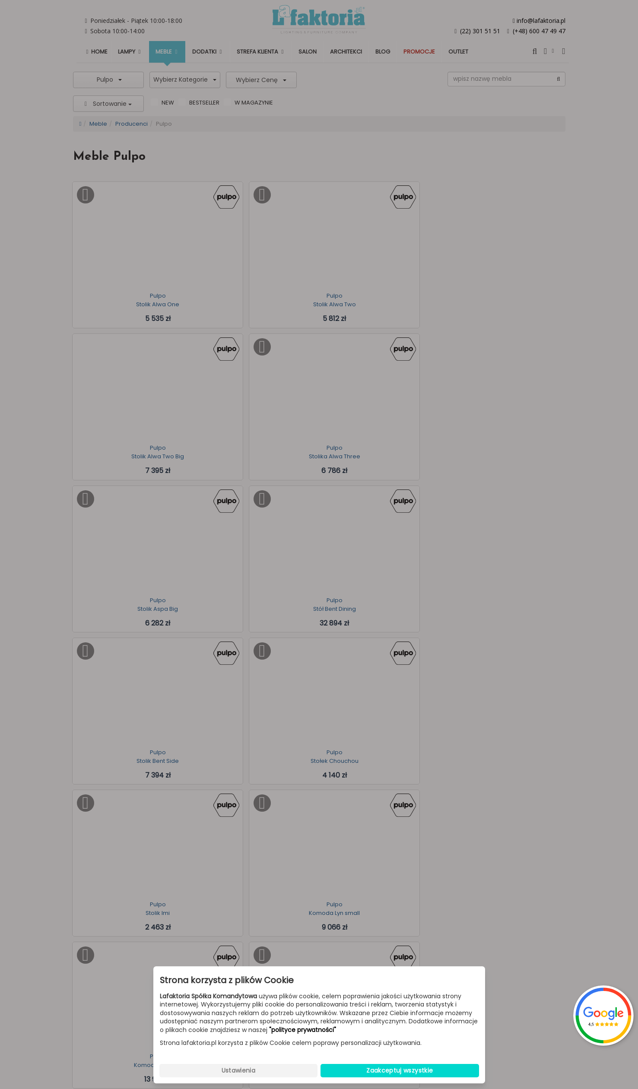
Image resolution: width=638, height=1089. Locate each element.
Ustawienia (239, 1070)
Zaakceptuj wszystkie (399, 1070)
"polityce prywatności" (302, 1030)
